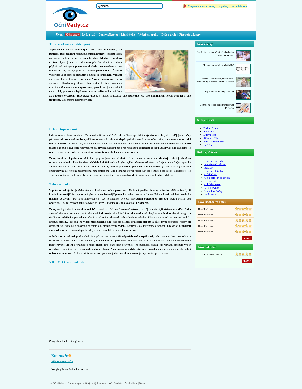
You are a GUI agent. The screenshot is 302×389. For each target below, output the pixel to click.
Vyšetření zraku (148, 34)
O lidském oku (212, 184)
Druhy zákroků (108, 34)
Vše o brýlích (211, 187)
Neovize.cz (209, 131)
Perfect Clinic (211, 128)
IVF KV (207, 144)
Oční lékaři (210, 174)
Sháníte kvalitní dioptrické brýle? (218, 65)
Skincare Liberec (212, 138)
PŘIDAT (247, 238)
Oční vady (72, 34)
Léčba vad (88, 34)
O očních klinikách (214, 171)
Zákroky (209, 167)
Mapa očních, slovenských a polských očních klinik (217, 6)
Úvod (59, 34)
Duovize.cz (209, 134)
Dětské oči (210, 181)
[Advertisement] (120, 113)
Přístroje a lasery (190, 34)
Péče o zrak (168, 34)
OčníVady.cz (59, 383)
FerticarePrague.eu (213, 141)
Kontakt (143, 383)
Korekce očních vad (215, 164)
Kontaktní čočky (213, 191)
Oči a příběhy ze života (217, 177)
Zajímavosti (210, 194)
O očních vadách (213, 160)
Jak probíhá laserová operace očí (219, 91)
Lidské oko (128, 34)
